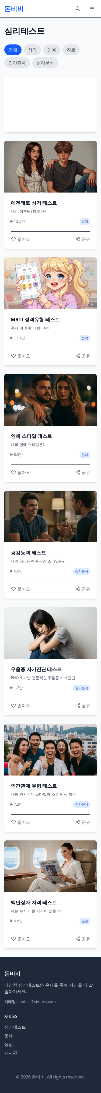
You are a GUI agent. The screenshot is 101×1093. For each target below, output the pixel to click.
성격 (32, 50)
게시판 (10, 1053)
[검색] (78, 8)
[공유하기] (82, 239)
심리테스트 (15, 1027)
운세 (8, 1036)
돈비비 (14, 8)
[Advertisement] (50, 104)
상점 (8, 1044)
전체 (13, 50)
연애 (51, 50)
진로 (71, 50)
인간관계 (17, 63)
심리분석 (45, 63)
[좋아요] (20, 239)
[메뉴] (92, 8)
